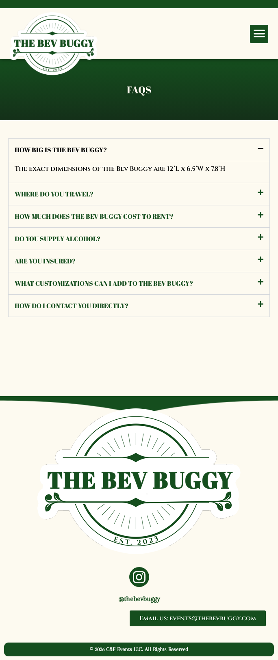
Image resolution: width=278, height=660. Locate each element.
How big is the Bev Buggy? (61, 149)
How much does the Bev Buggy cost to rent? (94, 216)
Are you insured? (45, 261)
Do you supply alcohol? (57, 238)
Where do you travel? (54, 194)
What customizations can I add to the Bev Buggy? (104, 283)
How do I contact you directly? (71, 305)
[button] (259, 34)
